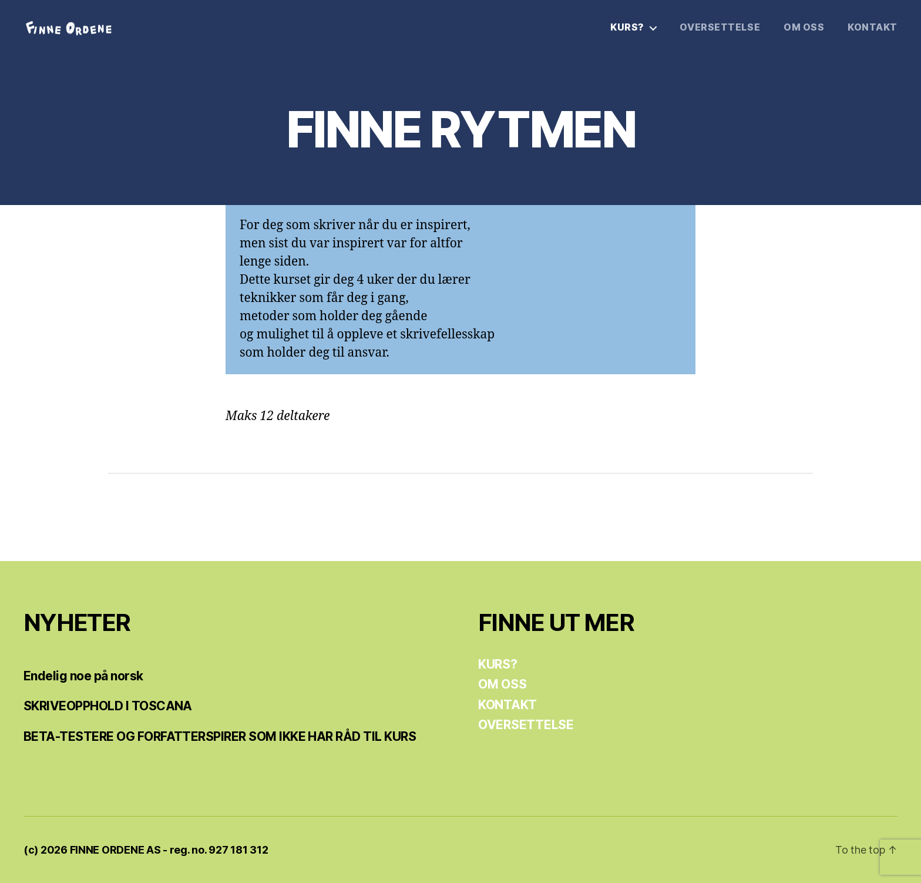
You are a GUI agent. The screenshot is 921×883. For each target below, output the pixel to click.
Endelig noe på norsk (83, 676)
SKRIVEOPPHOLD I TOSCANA (107, 706)
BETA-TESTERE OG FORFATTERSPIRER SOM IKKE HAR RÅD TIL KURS (219, 736)
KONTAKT (873, 27)
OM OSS (804, 27)
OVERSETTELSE (720, 27)
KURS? (627, 27)
